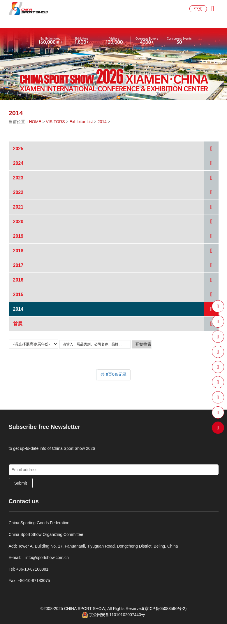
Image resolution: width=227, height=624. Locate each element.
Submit (20, 483)
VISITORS (55, 121)
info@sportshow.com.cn (47, 557)
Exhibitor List (81, 121)
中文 (198, 8)
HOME (35, 121)
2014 (102, 121)
